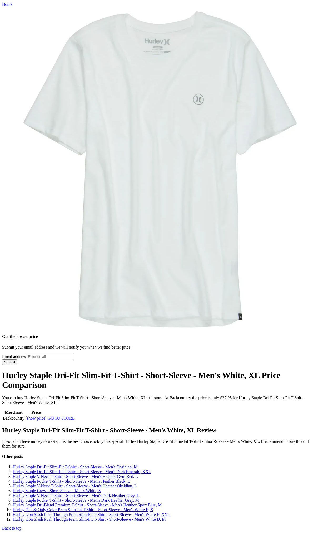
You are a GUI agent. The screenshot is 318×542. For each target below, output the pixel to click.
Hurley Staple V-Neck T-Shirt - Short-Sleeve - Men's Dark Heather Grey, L (76, 495)
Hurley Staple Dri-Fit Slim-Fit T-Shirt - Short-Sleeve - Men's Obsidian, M (75, 467)
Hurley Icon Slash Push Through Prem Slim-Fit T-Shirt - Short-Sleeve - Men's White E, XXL (91, 514)
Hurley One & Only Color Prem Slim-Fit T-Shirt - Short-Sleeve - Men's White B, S (83, 509)
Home (7, 4)
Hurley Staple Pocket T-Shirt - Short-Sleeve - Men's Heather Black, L (71, 481)
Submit (9, 362)
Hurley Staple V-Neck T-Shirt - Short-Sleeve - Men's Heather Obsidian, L (75, 486)
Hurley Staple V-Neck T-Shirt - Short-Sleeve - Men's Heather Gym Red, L (75, 476)
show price (36, 418)
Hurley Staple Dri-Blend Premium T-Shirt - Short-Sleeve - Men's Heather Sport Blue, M (87, 505)
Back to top (12, 528)
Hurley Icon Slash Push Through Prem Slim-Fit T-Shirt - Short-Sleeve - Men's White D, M (89, 519)
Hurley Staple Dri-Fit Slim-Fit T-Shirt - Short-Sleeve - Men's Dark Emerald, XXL (82, 471)
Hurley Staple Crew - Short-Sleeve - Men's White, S (57, 490)
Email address (14, 356)
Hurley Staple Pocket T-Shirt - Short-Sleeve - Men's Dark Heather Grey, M (76, 500)
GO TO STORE (61, 418)
